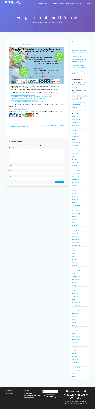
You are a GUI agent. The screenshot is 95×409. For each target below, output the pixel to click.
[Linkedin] (17, 115)
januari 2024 (75, 168)
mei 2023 (74, 191)
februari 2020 (75, 296)
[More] (32, 115)
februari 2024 (75, 165)
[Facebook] (10, 115)
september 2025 (76, 122)
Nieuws (41, 3)
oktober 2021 (75, 242)
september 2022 (76, 213)
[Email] (26, 115)
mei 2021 (74, 256)
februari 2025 (75, 136)
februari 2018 (75, 362)
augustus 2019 (75, 313)
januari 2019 (75, 333)
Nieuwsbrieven (70, 3)
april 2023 (74, 193)
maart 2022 (75, 228)
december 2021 (76, 236)
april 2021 (74, 259)
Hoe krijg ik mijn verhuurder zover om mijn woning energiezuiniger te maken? (31, 96)
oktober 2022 (75, 211)
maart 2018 (75, 359)
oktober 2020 (75, 273)
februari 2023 (75, 199)
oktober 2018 (75, 342)
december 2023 (76, 171)
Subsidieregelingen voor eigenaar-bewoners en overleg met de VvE (28, 101)
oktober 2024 (75, 148)
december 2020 (76, 271)
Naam (11, 165)
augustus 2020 (75, 279)
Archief (62, 3)
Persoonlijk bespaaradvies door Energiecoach (23, 95)
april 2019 (74, 325)
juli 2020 (74, 282)
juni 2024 (74, 156)
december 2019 (76, 302)
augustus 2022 (75, 216)
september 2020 (76, 276)
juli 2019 (74, 316)
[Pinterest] (20, 115)
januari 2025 (75, 139)
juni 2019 (74, 319)
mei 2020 (74, 288)
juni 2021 (74, 253)
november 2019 (76, 305)
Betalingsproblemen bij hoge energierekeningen (24, 100)
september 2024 (76, 151)
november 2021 (76, 239)
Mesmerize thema (76, 405)
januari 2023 (75, 202)
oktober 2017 (75, 373)
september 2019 (76, 311)
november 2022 (76, 208)
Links (88, 3)
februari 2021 (75, 265)
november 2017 (76, 371)
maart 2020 (75, 293)
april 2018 (74, 356)
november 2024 (76, 145)
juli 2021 (74, 251)
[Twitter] (13, 115)
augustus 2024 (75, 153)
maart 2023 (75, 196)
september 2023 (76, 179)
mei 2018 (74, 353)
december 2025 (76, 119)
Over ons (47, 3)
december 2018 (76, 336)
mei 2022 (74, 222)
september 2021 (76, 245)
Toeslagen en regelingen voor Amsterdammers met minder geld (28, 98)
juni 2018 (74, 351)
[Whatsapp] (23, 115)
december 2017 (76, 368)
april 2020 (74, 291)
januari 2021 (75, 268)
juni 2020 (74, 285)
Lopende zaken (81, 3)
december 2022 (76, 205)
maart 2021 (75, 262)
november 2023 (76, 173)
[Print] (29, 115)
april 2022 (74, 225)
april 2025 (74, 133)
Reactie (11, 147)
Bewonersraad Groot (14, 3)
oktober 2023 (75, 176)
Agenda (55, 3)
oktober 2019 (75, 308)
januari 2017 (75, 376)
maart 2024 (75, 162)
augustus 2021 (75, 248)
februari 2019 (75, 331)
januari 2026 (75, 116)
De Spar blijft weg (76, 56)
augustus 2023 (75, 182)
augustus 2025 (75, 125)
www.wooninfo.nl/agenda (20, 109)
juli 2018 (74, 348)
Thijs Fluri (74, 102)
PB (11, 44)
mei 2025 (74, 131)
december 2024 (76, 142)
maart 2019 (75, 328)
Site (10, 176)
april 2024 (74, 159)
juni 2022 (74, 219)
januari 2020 (75, 299)
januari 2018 (75, 365)
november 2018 (76, 339)
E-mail (11, 170)
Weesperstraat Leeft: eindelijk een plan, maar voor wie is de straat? (79, 52)
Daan (73, 95)
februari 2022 (75, 231)
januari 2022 (75, 233)
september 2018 (76, 345)
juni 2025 (74, 128)
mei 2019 (74, 322)
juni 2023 (74, 188)
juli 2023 (74, 185)
